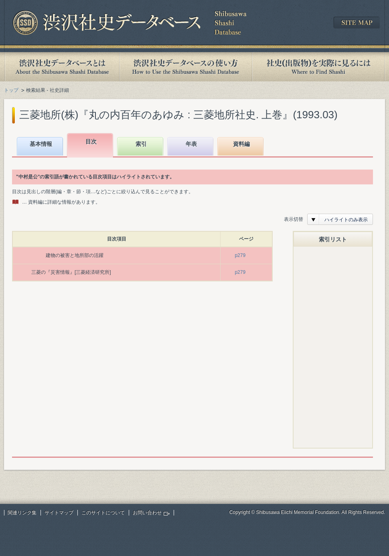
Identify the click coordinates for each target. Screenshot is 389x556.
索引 (141, 144)
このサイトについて (103, 513)
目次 (91, 141)
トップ (11, 90)
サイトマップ (59, 513)
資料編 (241, 144)
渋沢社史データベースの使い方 (185, 66)
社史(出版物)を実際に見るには (318, 66)
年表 (191, 144)
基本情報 (41, 144)
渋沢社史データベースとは (61, 66)
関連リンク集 (22, 513)
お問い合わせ (147, 513)
